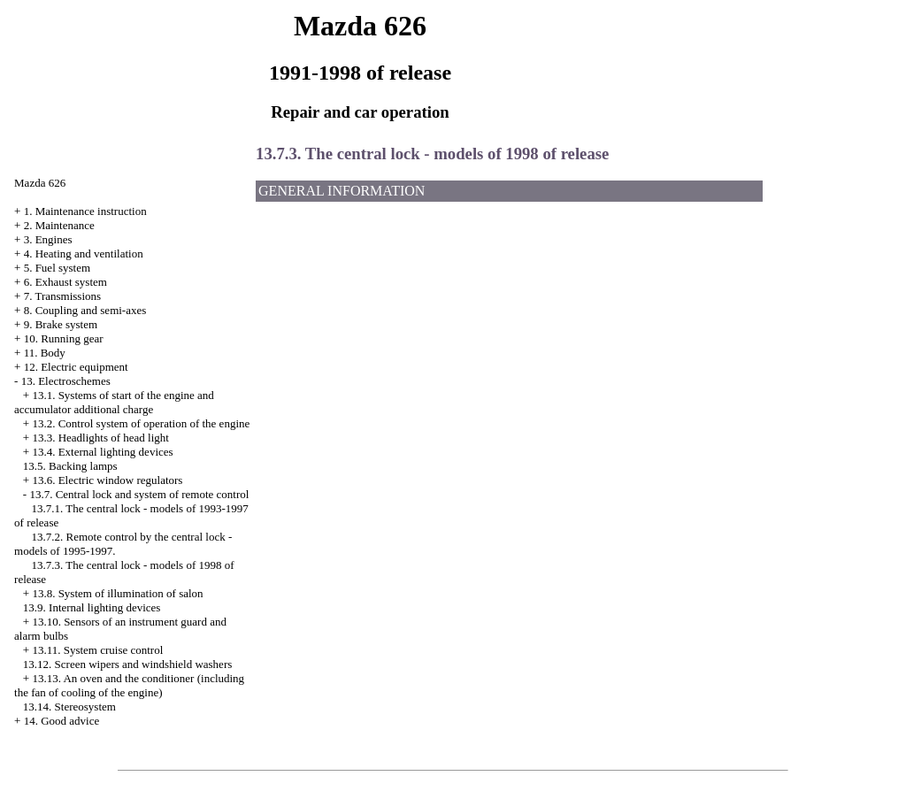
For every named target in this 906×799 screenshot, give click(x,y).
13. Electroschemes (66, 381)
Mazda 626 (39, 182)
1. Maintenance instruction (85, 211)
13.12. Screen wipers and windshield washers (127, 664)
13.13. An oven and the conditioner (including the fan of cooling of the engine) (129, 685)
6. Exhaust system (65, 281)
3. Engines (48, 239)
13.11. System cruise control (97, 650)
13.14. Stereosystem (69, 706)
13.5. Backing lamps (70, 465)
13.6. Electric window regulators (107, 480)
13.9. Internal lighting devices (92, 607)
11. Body (44, 352)
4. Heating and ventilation (83, 253)
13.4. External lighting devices (102, 451)
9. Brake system (60, 324)
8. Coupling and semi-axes (85, 310)
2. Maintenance (59, 225)
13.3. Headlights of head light (100, 437)
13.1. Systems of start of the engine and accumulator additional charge (114, 402)
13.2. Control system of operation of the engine (141, 423)
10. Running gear (64, 338)
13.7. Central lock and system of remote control (139, 494)
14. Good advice (62, 720)
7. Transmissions (62, 296)
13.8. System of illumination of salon (117, 593)
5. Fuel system (57, 267)
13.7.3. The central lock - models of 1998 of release (432, 153)
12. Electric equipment (76, 366)
